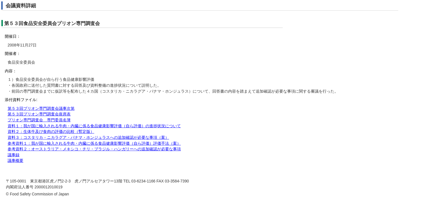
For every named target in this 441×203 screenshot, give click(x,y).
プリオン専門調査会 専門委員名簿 (39, 120)
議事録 (13, 155)
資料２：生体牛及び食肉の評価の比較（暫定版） (51, 132)
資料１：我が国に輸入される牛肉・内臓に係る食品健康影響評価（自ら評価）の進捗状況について (94, 126)
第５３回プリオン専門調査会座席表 (39, 114)
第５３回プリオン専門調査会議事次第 (41, 108)
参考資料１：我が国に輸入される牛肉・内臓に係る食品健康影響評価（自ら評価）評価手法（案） (94, 143)
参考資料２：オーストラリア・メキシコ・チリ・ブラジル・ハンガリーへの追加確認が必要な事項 (94, 149)
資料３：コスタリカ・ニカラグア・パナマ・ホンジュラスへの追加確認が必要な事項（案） (88, 137)
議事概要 (15, 161)
